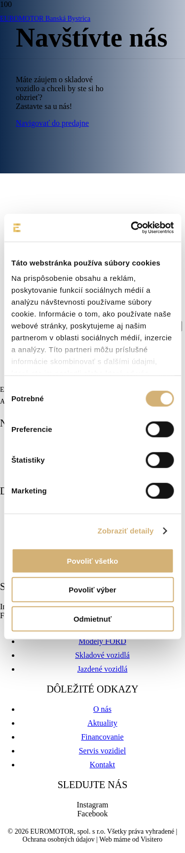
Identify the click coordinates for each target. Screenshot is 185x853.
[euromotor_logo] (77, 62)
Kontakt (102, 764)
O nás (102, 709)
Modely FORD (102, 641)
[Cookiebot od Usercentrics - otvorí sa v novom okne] (132, 227)
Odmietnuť (92, 618)
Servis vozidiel (102, 750)
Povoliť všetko (92, 560)
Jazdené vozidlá (102, 669)
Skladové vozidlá (102, 655)
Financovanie (102, 737)
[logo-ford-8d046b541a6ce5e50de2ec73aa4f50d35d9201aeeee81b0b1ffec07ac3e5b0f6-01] (92, 113)
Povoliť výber (92, 590)
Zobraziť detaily (126, 531)
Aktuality (102, 723)
